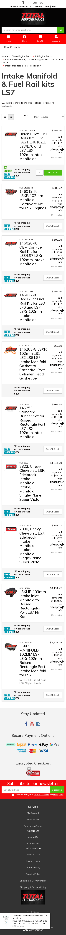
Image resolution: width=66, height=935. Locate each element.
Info (60, 152)
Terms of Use (33, 854)
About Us (33, 837)
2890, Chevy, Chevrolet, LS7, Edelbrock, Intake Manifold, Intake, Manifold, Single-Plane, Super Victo (32, 545)
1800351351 (35, 3)
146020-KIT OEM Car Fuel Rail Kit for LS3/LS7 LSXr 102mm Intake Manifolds (32, 253)
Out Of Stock (52, 225)
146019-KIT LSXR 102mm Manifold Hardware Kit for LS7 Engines (32, 199)
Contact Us (33, 843)
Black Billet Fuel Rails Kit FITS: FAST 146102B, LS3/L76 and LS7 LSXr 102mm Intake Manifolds (33, 146)
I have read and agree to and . (38, 794)
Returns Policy (33, 867)
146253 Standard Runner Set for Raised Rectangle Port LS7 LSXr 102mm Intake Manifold (32, 422)
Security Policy (33, 874)
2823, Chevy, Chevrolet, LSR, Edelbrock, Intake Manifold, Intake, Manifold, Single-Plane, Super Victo (32, 483)
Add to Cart (53, 172)
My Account (33, 813)
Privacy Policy (58, 794)
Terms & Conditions (41, 794)
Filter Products (12, 47)
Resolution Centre (33, 826)
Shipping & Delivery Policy (33, 880)
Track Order (33, 819)
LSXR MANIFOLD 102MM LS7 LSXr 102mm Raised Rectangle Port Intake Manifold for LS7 (32, 660)
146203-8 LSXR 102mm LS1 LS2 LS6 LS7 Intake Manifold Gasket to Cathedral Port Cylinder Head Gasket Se (33, 363)
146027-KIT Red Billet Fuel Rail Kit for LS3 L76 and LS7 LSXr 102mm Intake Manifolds (32, 307)
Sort (26, 115)
